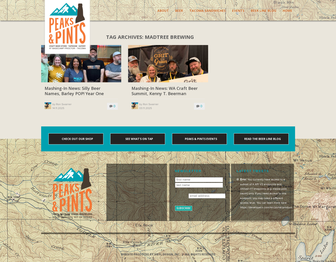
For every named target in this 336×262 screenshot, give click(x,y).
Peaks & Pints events (200, 139)
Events (238, 10)
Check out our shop (77, 139)
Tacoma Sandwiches (207, 10)
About (163, 10)
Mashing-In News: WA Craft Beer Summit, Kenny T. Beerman (165, 91)
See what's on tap (139, 139)
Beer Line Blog (263, 10)
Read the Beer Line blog (262, 139)
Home (287, 10)
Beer (179, 10)
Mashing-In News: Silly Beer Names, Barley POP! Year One (74, 91)
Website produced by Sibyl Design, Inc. (150, 254)
